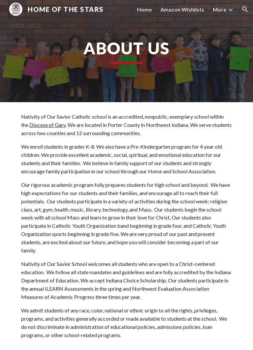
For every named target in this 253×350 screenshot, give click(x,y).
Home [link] (144, 9)
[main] (126, 51)
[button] (245, 9)
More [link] (219, 9)
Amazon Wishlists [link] (182, 9)
